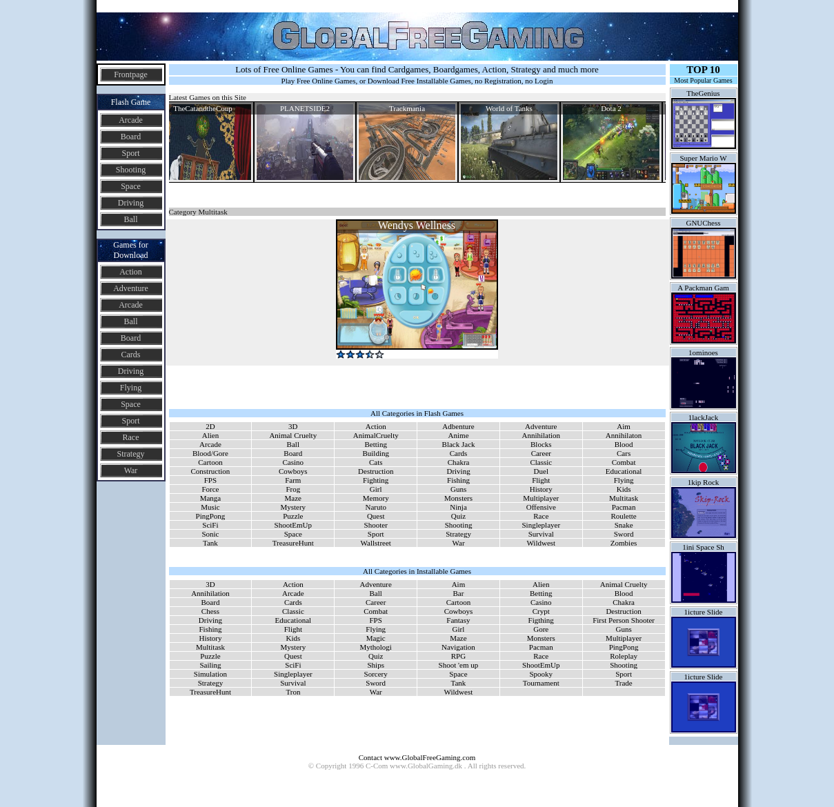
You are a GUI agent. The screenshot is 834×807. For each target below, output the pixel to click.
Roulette (623, 516)
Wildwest (540, 543)
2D (210, 426)
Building (375, 453)
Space (131, 186)
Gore (540, 629)
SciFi (210, 525)
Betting (376, 444)
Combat (624, 462)
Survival (541, 534)
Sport (130, 153)
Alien (210, 435)
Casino (293, 462)
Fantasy (458, 620)
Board (131, 136)
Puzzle (293, 516)
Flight (541, 480)
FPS (210, 480)
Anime (458, 435)
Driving (130, 203)
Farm (293, 480)
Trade (623, 683)
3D (292, 426)
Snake (624, 525)
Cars (624, 453)
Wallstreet (376, 543)
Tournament (541, 683)
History (541, 489)
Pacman (624, 507)
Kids (624, 489)
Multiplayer (541, 498)
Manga (210, 498)
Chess (210, 611)
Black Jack (458, 444)
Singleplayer (541, 525)
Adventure (130, 288)
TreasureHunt (293, 543)
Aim (624, 426)
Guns (458, 489)
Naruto (375, 507)
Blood (624, 444)
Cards (131, 354)
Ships (375, 665)
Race (131, 437)
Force (210, 489)
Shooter (376, 525)
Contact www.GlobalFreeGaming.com (417, 757)
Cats (376, 462)
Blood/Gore (210, 453)
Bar (458, 593)
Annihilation (541, 435)
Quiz (458, 516)
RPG (458, 656)
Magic (376, 638)
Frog (293, 489)
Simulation (210, 674)
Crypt (541, 611)
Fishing (458, 480)
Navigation (458, 647)
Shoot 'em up (459, 665)
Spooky (541, 674)
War (131, 470)
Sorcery (376, 674)
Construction (210, 471)
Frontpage (131, 74)
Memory (376, 498)
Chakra (459, 462)
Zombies (623, 543)
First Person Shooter (624, 620)
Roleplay (623, 656)
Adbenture (458, 426)
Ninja (458, 507)
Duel (541, 471)
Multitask (623, 498)
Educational (624, 471)
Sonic (210, 534)
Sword (624, 534)
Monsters (458, 498)
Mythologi (375, 647)
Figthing (541, 620)
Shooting (131, 170)
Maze (293, 498)
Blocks (541, 444)
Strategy (131, 454)
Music (210, 507)
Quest (376, 516)
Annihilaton (624, 435)
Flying (130, 387)
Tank (210, 543)
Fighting (375, 480)
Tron (293, 692)
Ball (131, 219)
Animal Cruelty (293, 435)
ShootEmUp (293, 525)
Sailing (210, 665)
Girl (376, 489)
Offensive (541, 507)
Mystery (293, 507)
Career (541, 453)
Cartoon (210, 462)
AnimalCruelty (376, 435)
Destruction (375, 471)
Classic (541, 462)
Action (130, 272)
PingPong (211, 516)
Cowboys (293, 471)
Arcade (131, 120)
